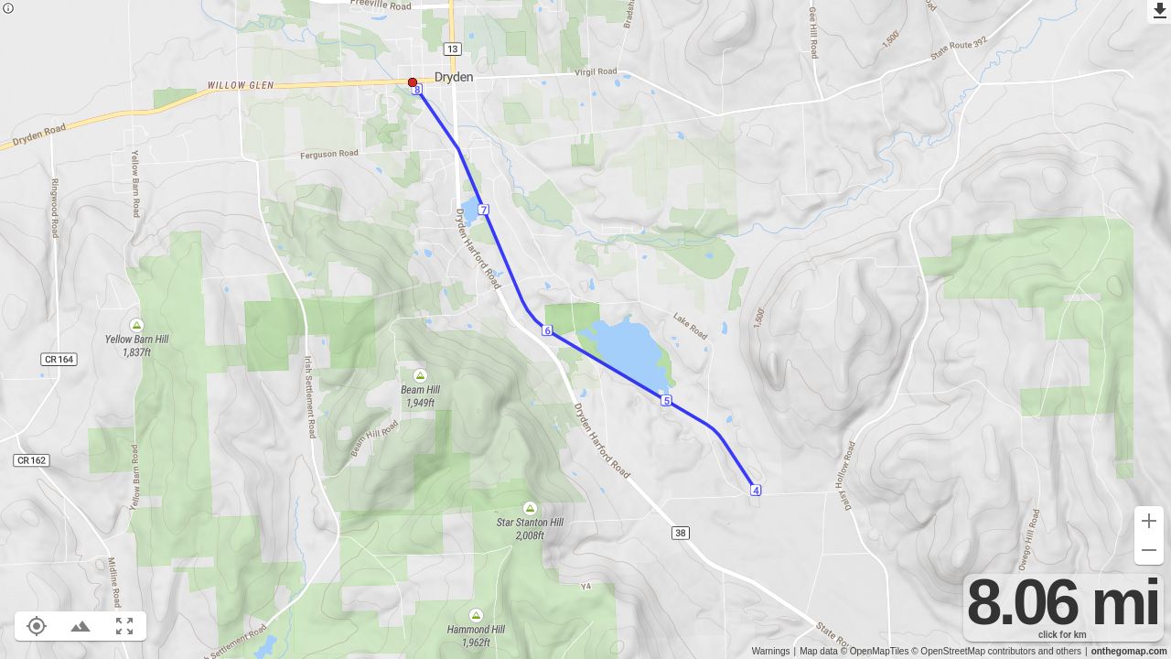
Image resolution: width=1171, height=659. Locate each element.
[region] (585, 329)
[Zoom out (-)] (1149, 550)
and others (1059, 651)
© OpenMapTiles (875, 651)
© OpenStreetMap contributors (973, 651)
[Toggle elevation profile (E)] (80, 626)
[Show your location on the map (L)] (37, 626)
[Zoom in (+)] (1149, 520)
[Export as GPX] (1159, 12)
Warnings (771, 651)
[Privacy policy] (8, 9)
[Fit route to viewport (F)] (124, 626)
